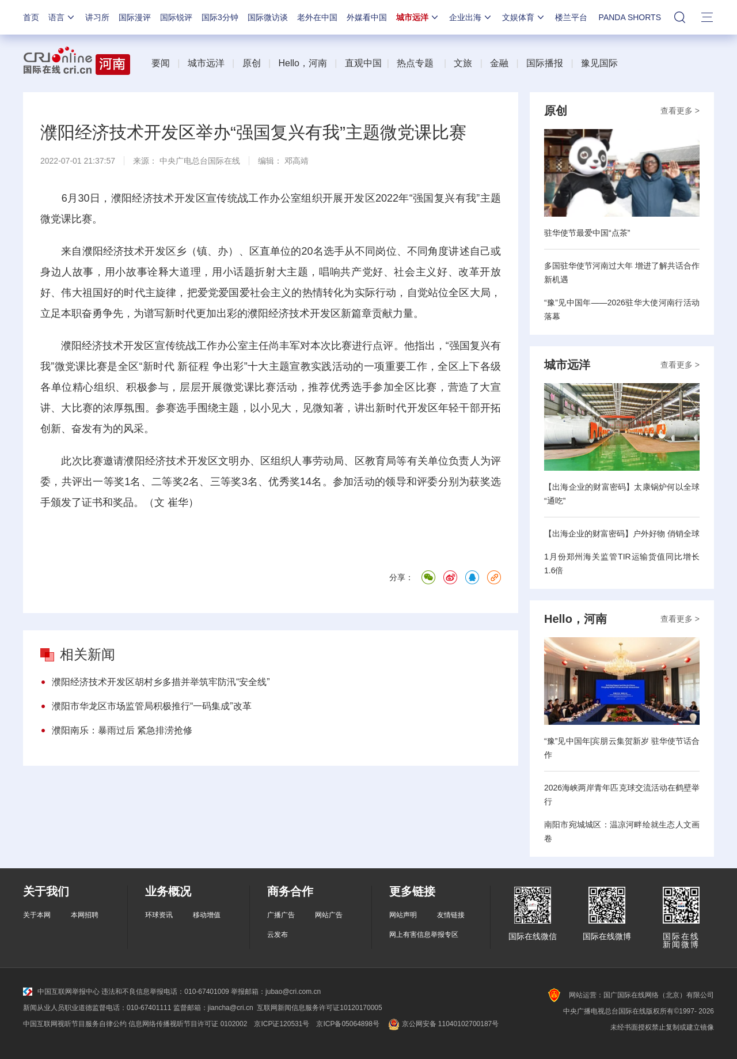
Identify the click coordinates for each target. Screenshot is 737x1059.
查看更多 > (680, 110)
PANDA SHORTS (630, 17)
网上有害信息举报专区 (423, 935)
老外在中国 (317, 17)
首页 (31, 17)
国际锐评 (176, 17)
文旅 (463, 63)
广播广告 (281, 915)
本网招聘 (84, 915)
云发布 (277, 935)
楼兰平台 (571, 17)
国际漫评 (135, 17)
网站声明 (403, 915)
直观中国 (363, 63)
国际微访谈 (268, 17)
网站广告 (329, 915)
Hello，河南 (302, 63)
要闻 (160, 63)
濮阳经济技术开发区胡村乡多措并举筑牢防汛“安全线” (161, 682)
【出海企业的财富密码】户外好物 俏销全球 (622, 533)
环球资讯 (159, 915)
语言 (62, 17)
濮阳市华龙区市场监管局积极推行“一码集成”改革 (152, 706)
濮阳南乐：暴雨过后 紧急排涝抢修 (122, 730)
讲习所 (97, 17)
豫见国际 (599, 63)
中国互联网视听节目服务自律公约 (75, 1024)
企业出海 (471, 17)
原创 (251, 63)
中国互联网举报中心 (61, 992)
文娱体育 (524, 17)
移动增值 (207, 915)
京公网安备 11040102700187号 (442, 1024)
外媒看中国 (367, 17)
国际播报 (544, 63)
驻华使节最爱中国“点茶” (587, 232)
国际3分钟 (220, 17)
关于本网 (37, 915)
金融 (499, 63)
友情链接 (451, 915)
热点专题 (415, 63)
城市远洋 (418, 17)
